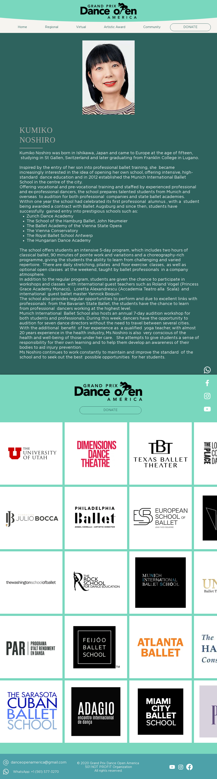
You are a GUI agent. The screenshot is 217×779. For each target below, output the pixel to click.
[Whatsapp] (207, 370)
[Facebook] (189, 767)
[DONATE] (190, 27)
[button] (46, 27)
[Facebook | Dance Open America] (207, 383)
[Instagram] (181, 767)
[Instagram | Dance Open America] (207, 396)
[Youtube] (172, 767)
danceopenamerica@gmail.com (38, 762)
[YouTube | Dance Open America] (207, 409)
